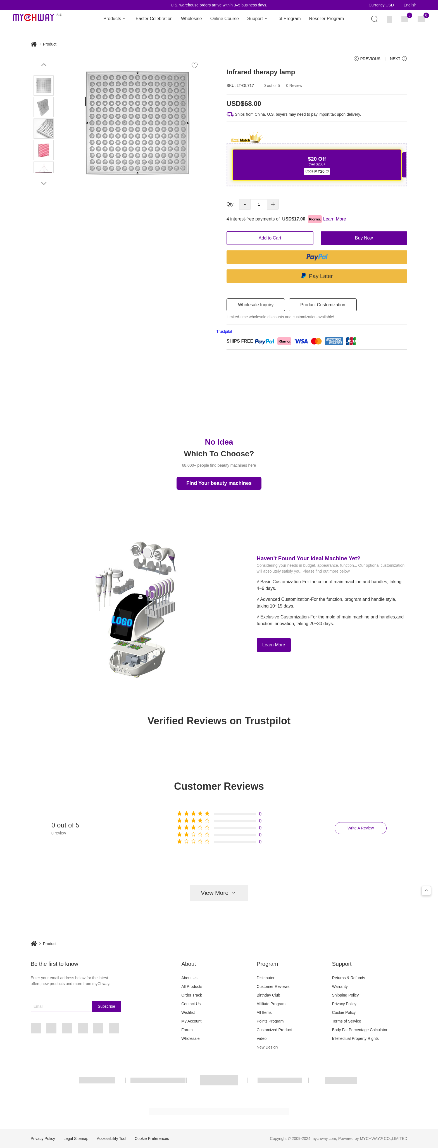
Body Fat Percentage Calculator (359, 1030)
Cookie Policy (344, 1012)
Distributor (266, 978)
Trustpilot (224, 331)
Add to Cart (270, 238)
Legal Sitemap (76, 1138)
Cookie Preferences (152, 1138)
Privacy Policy (344, 1004)
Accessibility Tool (111, 1138)
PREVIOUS (366, 58)
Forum (186, 1030)
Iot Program (289, 18)
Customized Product (274, 1030)
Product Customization (322, 304)
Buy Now (364, 238)
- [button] (245, 204)
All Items (264, 1012)
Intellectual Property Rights (355, 1038)
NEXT (398, 58)
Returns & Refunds (348, 978)
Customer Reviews (273, 986)
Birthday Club (268, 995)
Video (262, 1038)
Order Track (191, 995)
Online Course (224, 18)
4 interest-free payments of (286, 219)
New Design (267, 1047)
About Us (189, 978)
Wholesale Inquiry (255, 304)
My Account (191, 1021)
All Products (191, 986)
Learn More (273, 644)
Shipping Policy (345, 995)
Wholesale (191, 18)
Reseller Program (326, 18)
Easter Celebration (154, 18)
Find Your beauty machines (218, 483)
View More (219, 893)
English (410, 5)
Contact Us (191, 1004)
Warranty (340, 986)
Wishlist (188, 1012)
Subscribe (106, 1006)
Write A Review (360, 828)
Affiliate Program (271, 1004)
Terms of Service (346, 1021)
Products (115, 18)
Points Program (270, 1021)
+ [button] (273, 204)
